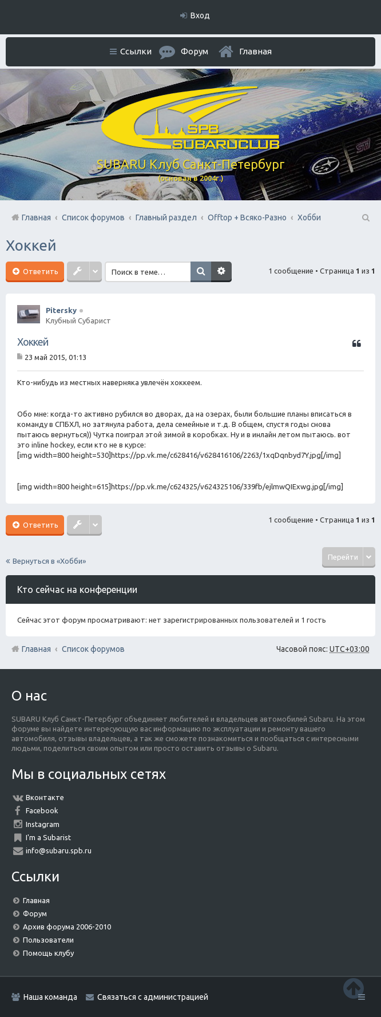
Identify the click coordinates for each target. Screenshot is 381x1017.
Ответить (39, 271)
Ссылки (136, 51)
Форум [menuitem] (194, 51)
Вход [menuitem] (200, 15)
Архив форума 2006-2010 (67, 927)
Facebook (42, 810)
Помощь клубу (48, 953)
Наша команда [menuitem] (50, 997)
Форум (35, 913)
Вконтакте (45, 797)
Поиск (200, 272)
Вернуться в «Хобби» (49, 561)
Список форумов (93, 649)
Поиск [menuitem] (365, 217)
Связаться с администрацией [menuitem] (152, 997)
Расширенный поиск (221, 272)
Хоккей (31, 245)
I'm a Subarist (48, 837)
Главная (255, 51)
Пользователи (48, 940)
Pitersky (61, 310)
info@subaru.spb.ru (59, 850)
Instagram (42, 824)
